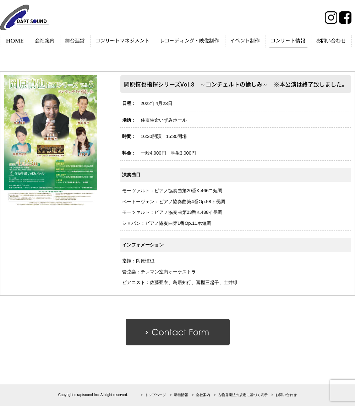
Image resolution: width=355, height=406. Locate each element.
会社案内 (203, 395)
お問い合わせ (286, 395)
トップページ (155, 395)
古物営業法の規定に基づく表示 (243, 395)
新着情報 (181, 395)
